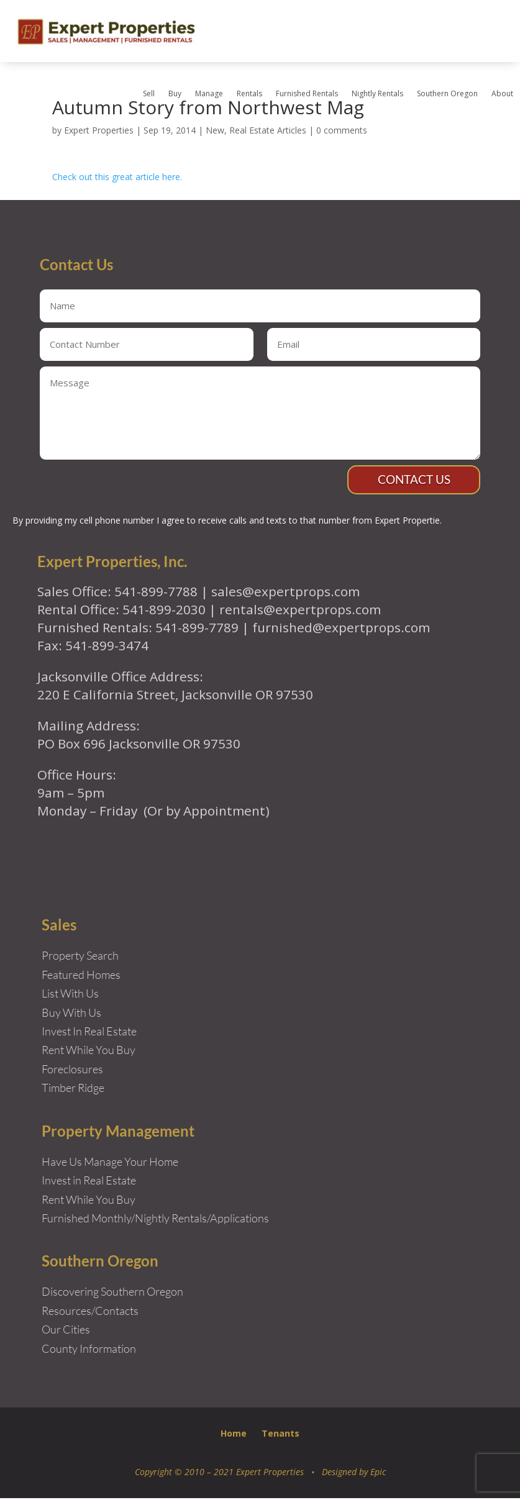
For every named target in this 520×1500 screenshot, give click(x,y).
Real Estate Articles (267, 130)
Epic (378, 1474)
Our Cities (66, 1331)
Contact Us (412, 480)
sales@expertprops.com (285, 592)
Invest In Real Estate (89, 1033)
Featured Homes (81, 976)
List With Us (70, 995)
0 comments (341, 130)
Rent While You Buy (88, 1200)
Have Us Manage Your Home (110, 1163)
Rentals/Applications (220, 1220)
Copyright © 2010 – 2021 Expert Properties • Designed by (252, 1474)
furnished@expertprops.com (341, 629)
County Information (89, 1350)
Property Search (80, 957)
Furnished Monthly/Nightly (106, 1220)
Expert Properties (99, 130)
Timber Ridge (73, 1089)
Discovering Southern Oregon (112, 1293)
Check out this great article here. (117, 177)
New (215, 130)
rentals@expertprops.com (300, 611)
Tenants (280, 1435)
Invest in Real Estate (89, 1182)
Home (234, 1435)
